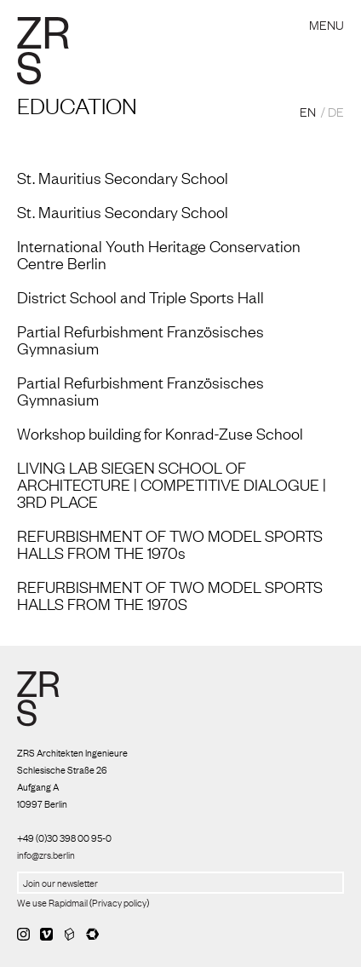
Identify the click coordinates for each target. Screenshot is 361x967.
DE (336, 110)
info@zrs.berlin (46, 854)
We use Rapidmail (52, 902)
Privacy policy (119, 902)
